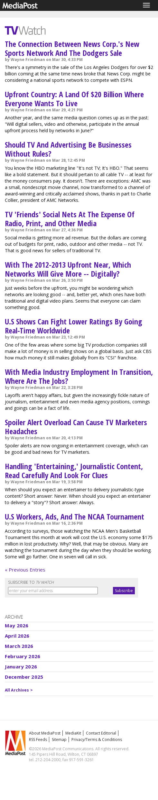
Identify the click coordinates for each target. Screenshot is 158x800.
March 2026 (19, 646)
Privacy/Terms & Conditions (96, 739)
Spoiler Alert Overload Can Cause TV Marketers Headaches (76, 426)
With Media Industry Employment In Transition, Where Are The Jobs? (79, 376)
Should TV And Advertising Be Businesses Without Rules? (68, 149)
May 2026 (16, 625)
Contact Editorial (101, 733)
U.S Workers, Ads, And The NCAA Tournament (74, 516)
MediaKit (73, 733)
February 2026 (22, 656)
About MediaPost (44, 733)
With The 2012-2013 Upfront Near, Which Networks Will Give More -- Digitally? (68, 269)
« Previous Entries (25, 569)
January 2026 (21, 666)
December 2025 (24, 677)
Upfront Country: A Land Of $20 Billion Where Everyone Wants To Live (74, 98)
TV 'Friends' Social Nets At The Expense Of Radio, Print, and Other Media (70, 218)
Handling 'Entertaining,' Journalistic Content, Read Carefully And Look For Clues (74, 470)
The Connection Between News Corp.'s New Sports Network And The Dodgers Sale (72, 48)
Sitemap (59, 739)
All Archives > (19, 690)
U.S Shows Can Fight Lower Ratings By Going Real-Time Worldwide (73, 326)
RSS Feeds (38, 739)
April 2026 (17, 635)
